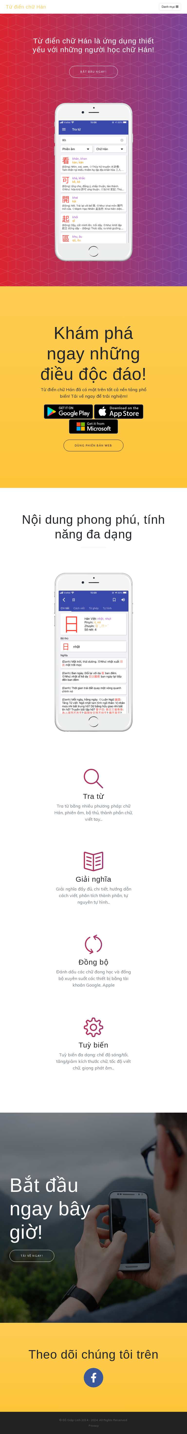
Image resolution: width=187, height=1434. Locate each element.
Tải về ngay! (32, 1255)
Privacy (94, 1425)
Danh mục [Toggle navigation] (170, 7)
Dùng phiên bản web (93, 445)
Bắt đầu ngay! (93, 71)
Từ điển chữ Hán (26, 7)
